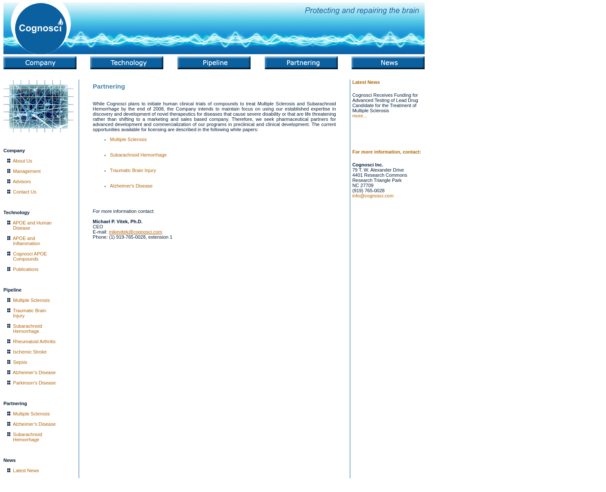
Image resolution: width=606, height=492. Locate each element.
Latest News (26, 470)
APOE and (24, 238)
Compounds (25, 258)
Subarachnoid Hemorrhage (138, 154)
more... (359, 115)
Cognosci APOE (30, 253)
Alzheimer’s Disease (34, 372)
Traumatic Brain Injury (133, 170)
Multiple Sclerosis (31, 300)
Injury (18, 315)
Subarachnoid (27, 326)
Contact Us (24, 191)
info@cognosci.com (373, 195)
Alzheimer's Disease (131, 185)
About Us (22, 160)
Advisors (22, 181)
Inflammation (26, 243)
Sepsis (20, 362)
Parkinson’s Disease (34, 382)
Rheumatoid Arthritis (34, 341)
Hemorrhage (26, 331)
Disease (21, 228)
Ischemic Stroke (29, 351)
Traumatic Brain (29, 310)
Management (26, 171)
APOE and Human (32, 222)
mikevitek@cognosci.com (135, 231)
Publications (25, 269)
